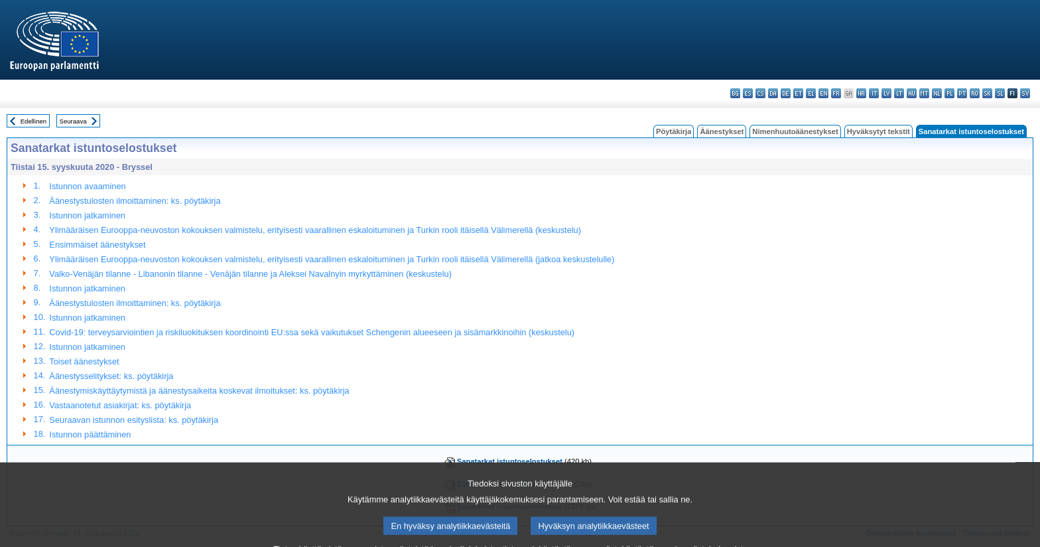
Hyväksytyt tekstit (878, 131)
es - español (748, 93)
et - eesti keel (798, 93)
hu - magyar (912, 93)
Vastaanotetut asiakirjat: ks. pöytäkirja (120, 405)
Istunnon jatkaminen (87, 215)
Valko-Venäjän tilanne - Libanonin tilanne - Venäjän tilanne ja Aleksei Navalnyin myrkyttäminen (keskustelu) (250, 274)
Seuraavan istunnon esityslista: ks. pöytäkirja (133, 420)
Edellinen (33, 121)
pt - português (962, 93)
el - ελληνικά (811, 93)
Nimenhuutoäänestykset (795, 131)
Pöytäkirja (673, 131)
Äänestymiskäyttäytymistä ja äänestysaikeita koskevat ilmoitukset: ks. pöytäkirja (199, 391)
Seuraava (73, 121)
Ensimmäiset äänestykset (97, 245)
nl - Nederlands (937, 93)
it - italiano (874, 93)
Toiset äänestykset (84, 361)
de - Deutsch (786, 93)
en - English (823, 93)
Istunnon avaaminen (87, 186)
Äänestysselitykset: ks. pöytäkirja (111, 376)
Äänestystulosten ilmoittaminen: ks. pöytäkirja (134, 201)
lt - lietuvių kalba (899, 93)
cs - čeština (760, 93)
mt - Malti (924, 93)
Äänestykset (722, 131)
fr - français (836, 93)
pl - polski (949, 93)
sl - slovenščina (1000, 93)
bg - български (735, 93)
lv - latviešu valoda (886, 93)
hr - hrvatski (861, 93)
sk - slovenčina (987, 93)
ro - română (975, 93)
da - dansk (773, 93)
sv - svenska (1025, 93)
